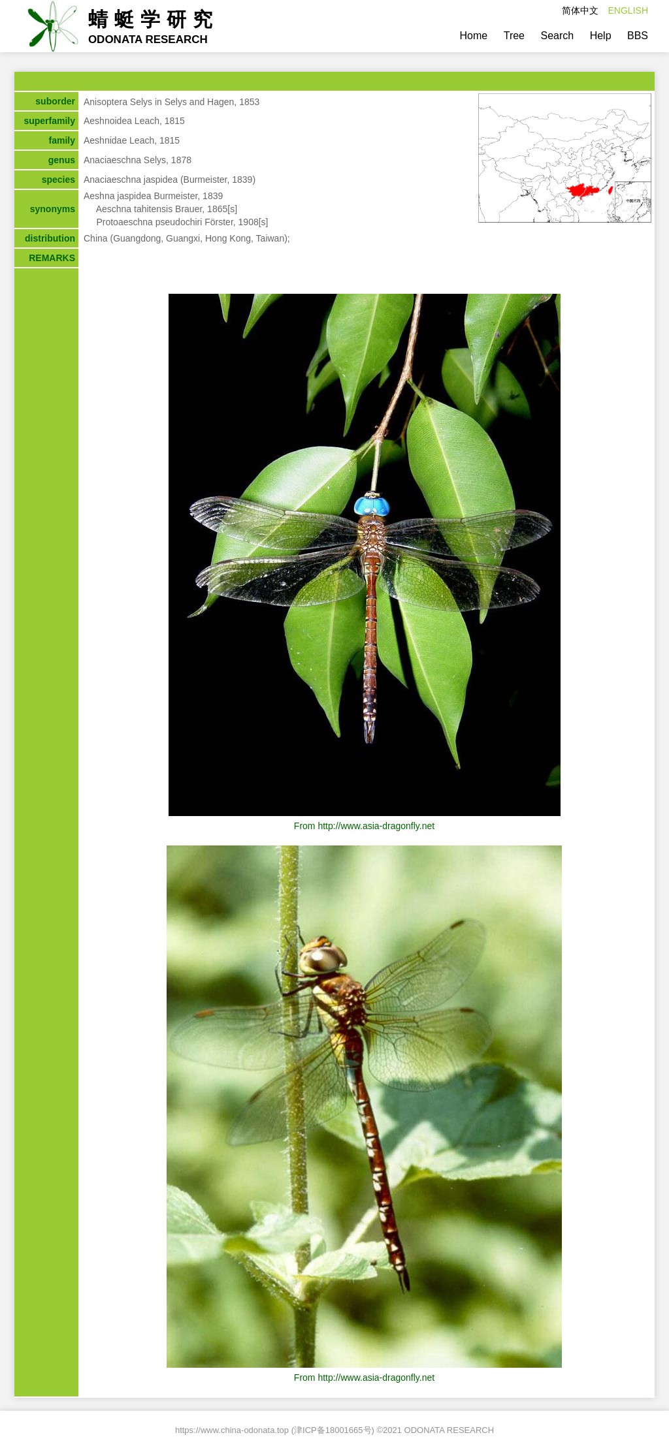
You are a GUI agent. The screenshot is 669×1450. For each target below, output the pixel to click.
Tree (514, 35)
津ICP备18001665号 (333, 1430)
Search (557, 35)
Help (601, 35)
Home (474, 35)
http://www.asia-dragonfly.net (376, 826)
